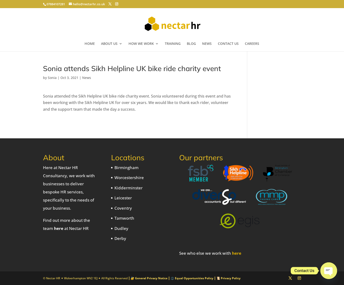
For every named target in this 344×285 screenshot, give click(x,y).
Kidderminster (128, 188)
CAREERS (252, 44)
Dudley (121, 228)
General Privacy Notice (151, 278)
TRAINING (173, 44)
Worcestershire (129, 177)
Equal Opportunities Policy (194, 278)
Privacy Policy (231, 278)
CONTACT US (228, 44)
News (86, 77)
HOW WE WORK (141, 44)
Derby (120, 238)
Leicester (123, 198)
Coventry (123, 208)
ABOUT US (109, 44)
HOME (90, 44)
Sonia (52, 77)
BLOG (191, 44)
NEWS (207, 44)
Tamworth (124, 218)
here (58, 228)
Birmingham (126, 167)
